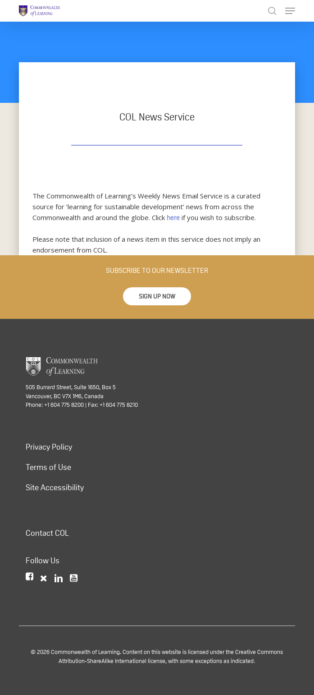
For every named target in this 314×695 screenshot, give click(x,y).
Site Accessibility (55, 487)
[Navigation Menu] (290, 10)
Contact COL (47, 533)
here (173, 217)
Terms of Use (48, 467)
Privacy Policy (49, 446)
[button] (157, 296)
